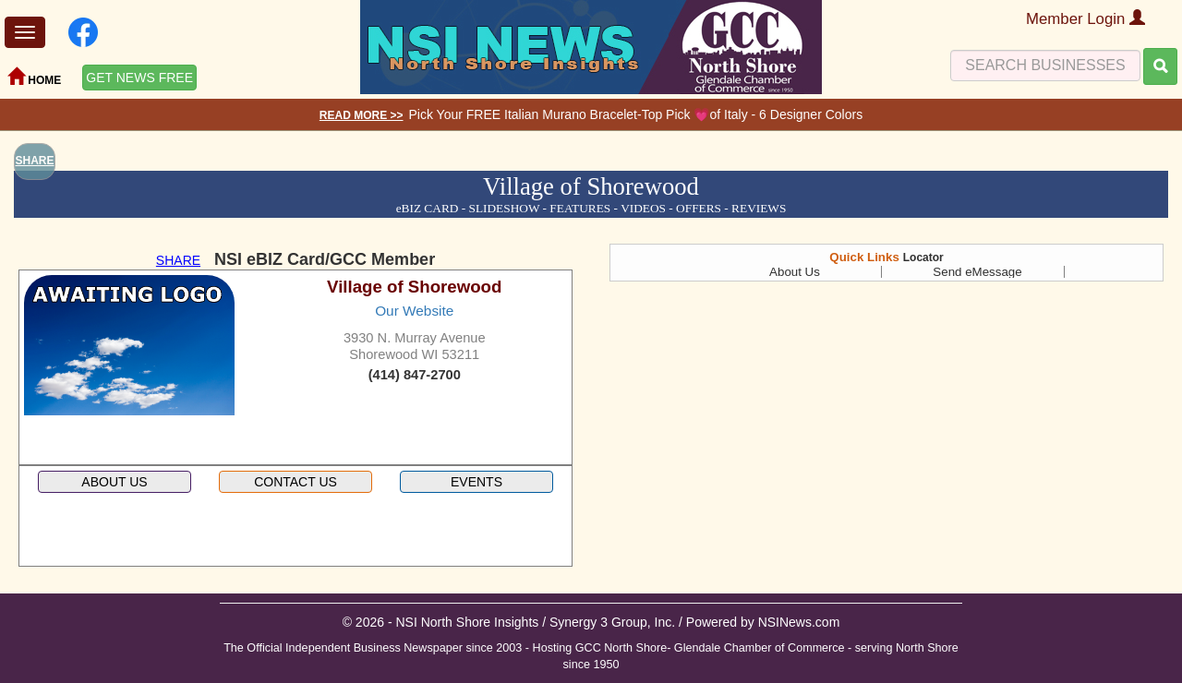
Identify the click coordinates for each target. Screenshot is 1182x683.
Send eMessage (977, 272)
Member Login (1085, 19)
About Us (794, 272)
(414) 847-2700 (414, 374)
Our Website (414, 310)
